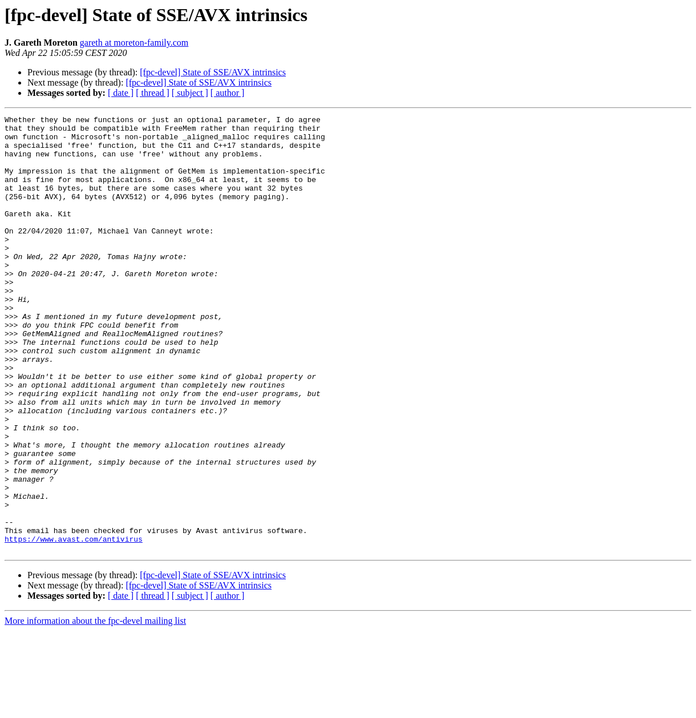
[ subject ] (190, 93)
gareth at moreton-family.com (134, 42)
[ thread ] (152, 93)
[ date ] (120, 93)
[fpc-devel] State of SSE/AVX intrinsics (213, 72)
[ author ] (228, 93)
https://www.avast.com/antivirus (74, 624)
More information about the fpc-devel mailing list (95, 708)
